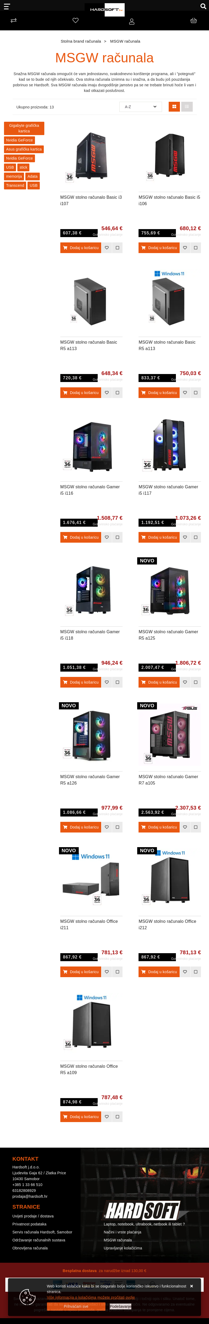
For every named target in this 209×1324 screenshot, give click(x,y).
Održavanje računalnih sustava (39, 1240)
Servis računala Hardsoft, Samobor (42, 1232)
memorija (14, 176)
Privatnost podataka (30, 1224)
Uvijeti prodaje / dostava (33, 1216)
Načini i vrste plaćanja (122, 1232)
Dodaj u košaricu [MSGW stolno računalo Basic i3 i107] (81, 248)
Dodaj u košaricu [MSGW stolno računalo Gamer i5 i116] (81, 537)
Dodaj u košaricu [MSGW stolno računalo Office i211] (81, 972)
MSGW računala (118, 1240)
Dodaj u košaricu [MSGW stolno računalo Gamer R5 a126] (81, 827)
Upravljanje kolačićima (123, 1248)
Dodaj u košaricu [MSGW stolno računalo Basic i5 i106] (159, 248)
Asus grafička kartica (24, 149)
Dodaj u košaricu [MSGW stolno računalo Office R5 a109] (81, 1117)
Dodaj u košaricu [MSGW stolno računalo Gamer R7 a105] (159, 827)
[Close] (76, 1306)
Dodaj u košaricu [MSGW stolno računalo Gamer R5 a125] (159, 682)
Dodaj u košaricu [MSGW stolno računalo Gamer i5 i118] (81, 682)
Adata (32, 176)
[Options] (120, 1306)
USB (10, 167)
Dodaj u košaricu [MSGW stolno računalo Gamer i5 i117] (159, 537)
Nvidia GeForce (19, 140)
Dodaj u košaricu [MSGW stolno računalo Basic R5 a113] (81, 393)
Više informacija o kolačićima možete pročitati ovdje (91, 1297)
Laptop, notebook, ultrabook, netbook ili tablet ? (144, 1224)
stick (23, 167)
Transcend (15, 185)
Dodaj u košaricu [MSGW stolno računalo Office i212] (159, 972)
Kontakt (110, 1216)
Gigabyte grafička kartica (24, 128)
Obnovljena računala (30, 1248)
